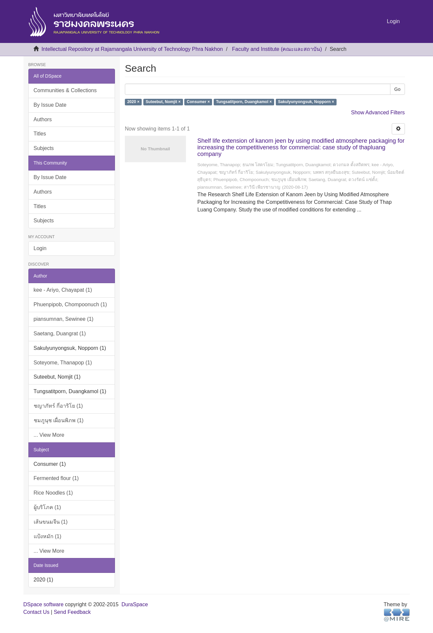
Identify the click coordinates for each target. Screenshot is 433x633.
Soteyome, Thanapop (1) (63, 362)
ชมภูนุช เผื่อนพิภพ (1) (59, 420)
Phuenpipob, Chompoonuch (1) (70, 304)
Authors (43, 119)
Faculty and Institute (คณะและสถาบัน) (277, 49)
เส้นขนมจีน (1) (51, 522)
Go (397, 89)
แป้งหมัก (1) (47, 536)
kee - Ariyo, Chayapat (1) (63, 290)
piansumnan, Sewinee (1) (63, 319)
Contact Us (36, 612)
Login (40, 248)
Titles (40, 133)
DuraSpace (135, 604)
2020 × (133, 102)
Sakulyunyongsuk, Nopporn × (306, 102)
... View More (49, 435)
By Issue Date (50, 105)
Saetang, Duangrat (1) (60, 333)
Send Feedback (72, 612)
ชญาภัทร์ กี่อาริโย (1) (58, 406)
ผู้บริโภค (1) (47, 507)
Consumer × (198, 102)
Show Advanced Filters (378, 112)
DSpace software (43, 604)
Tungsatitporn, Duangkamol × (244, 102)
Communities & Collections (65, 90)
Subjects (44, 148)
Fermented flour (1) (56, 478)
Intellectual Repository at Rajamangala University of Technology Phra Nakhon (132, 49)
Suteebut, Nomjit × (163, 102)
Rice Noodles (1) (53, 493)
